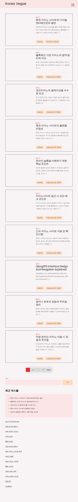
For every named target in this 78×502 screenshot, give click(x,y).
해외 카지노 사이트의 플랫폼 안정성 (51, 127)
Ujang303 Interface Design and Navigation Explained (52, 268)
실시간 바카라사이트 (12, 421)
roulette (8, 486)
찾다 (6, 378)
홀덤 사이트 (9, 466)
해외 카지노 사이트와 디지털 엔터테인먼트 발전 (51, 21)
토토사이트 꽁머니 (11, 426)
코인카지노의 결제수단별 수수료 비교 (52, 92)
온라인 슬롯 (9, 456)
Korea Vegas (15, 3)
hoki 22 (8, 481)
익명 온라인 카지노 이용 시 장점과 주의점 (52, 338)
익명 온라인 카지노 (11, 431)
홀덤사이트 (9, 441)
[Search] (68, 382)
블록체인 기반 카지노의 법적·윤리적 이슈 (53, 56)
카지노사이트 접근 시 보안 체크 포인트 (52, 197)
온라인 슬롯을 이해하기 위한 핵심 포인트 (51, 162)
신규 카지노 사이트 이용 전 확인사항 (52, 232)
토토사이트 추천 (10, 471)
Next (49, 370)
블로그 (38, 17)
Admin (40, 42)
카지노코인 (9, 436)
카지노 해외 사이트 (11, 476)
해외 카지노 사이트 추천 (13, 451)
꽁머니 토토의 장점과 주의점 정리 (51, 303)
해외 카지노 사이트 (11, 461)
